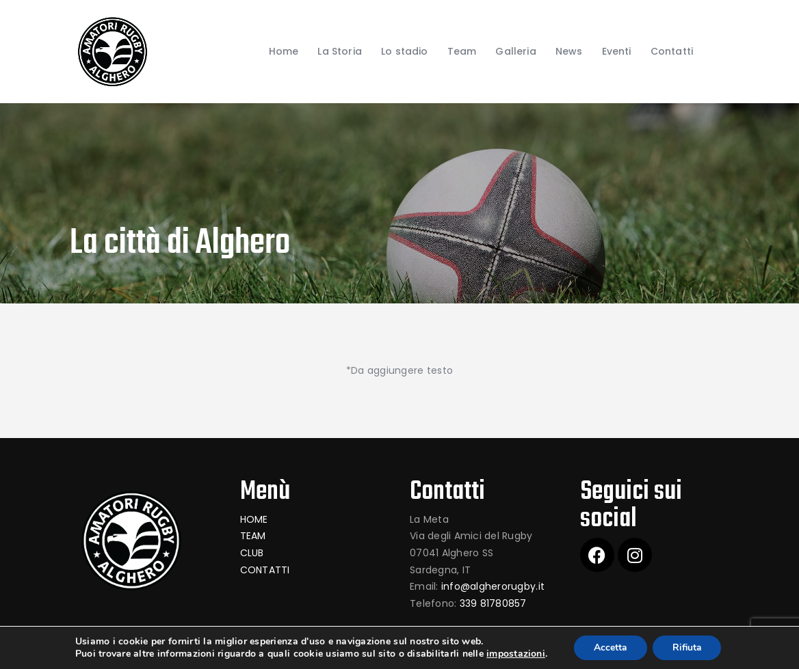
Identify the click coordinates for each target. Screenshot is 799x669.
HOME (254, 519)
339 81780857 (493, 603)
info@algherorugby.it (493, 586)
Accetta (609, 647)
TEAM (253, 536)
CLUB (252, 553)
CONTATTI (265, 570)
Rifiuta (687, 647)
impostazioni (513, 654)
